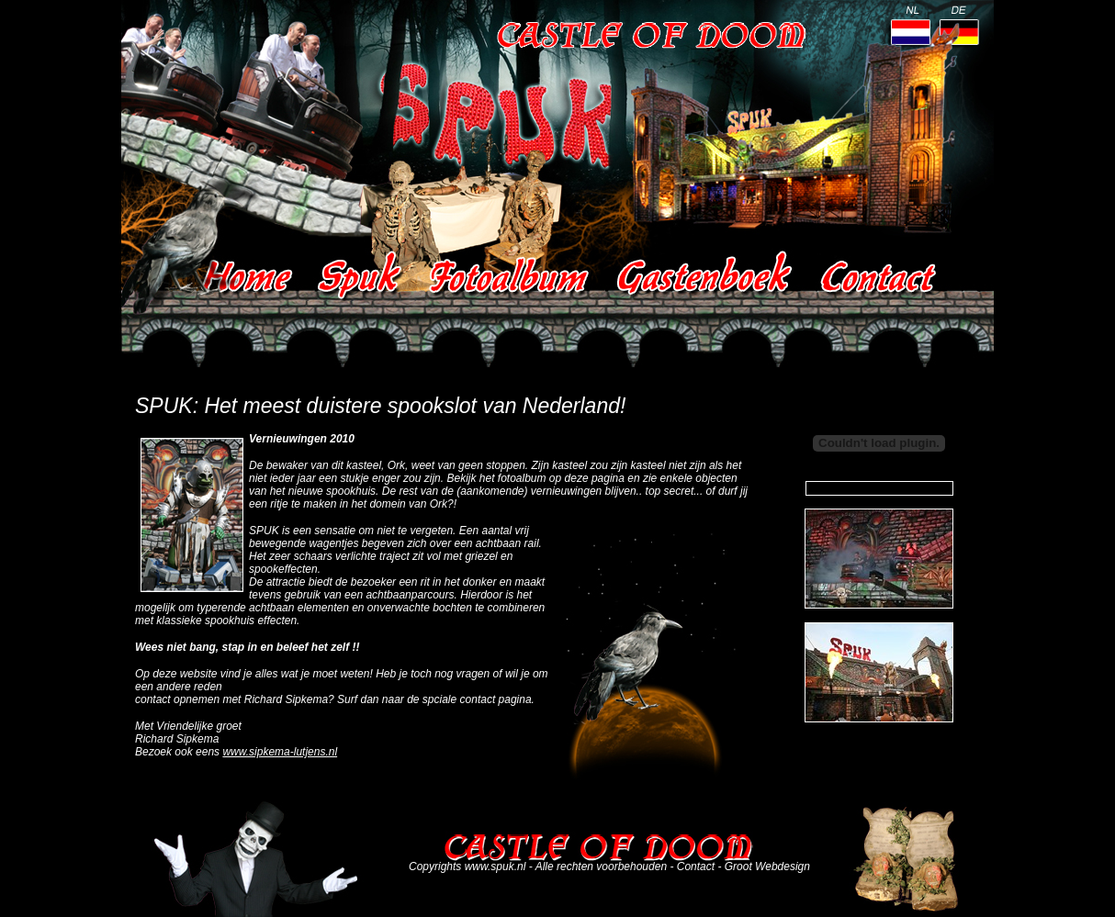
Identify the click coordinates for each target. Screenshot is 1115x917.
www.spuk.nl (495, 866)
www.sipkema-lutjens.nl (279, 751)
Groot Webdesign (767, 866)
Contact (696, 866)
